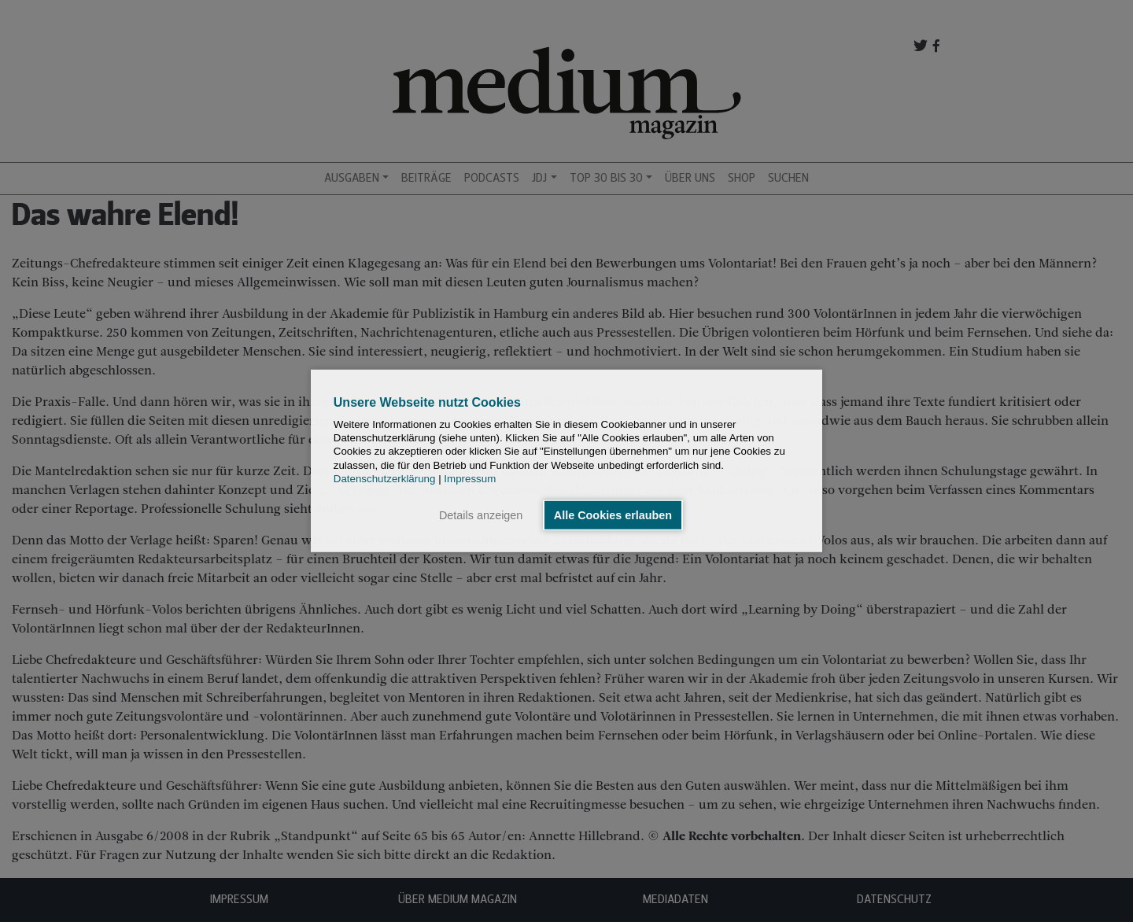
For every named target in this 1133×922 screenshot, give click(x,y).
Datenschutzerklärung (385, 479)
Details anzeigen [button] (480, 515)
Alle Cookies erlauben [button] (613, 515)
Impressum (470, 479)
